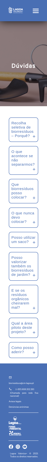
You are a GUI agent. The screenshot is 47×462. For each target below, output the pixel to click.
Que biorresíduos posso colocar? (22, 190)
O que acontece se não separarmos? (23, 158)
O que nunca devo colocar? (22, 217)
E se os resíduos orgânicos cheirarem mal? (20, 298)
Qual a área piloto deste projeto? (21, 327)
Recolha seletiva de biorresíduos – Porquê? (22, 129)
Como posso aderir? (22, 350)
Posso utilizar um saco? (23, 239)
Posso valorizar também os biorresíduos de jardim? (22, 266)
